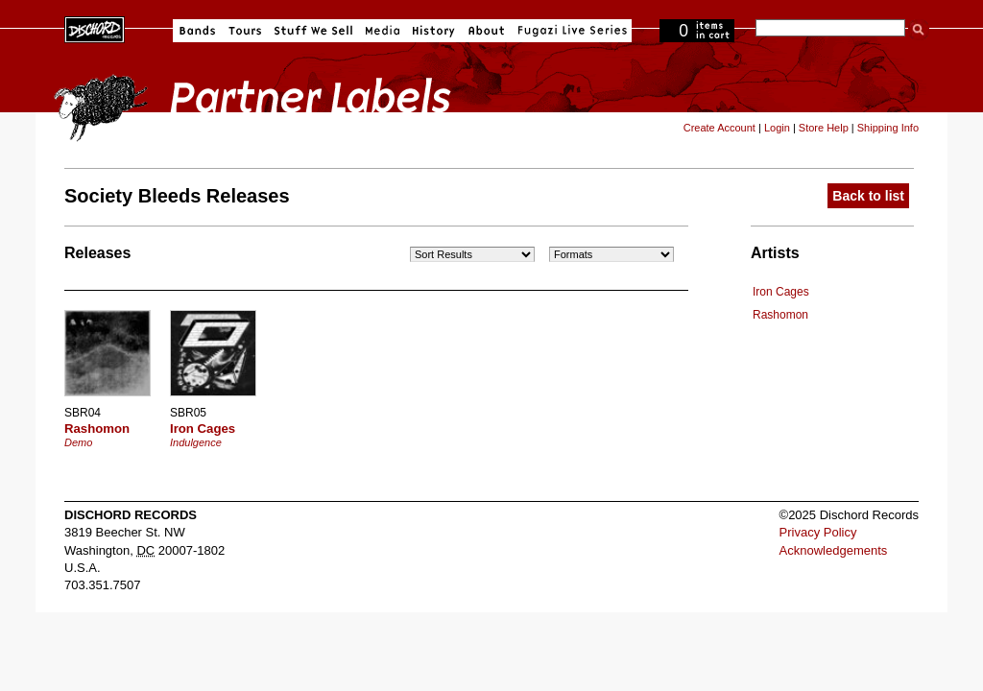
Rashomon (780, 315)
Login (777, 127)
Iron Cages (781, 291)
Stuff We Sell (313, 30)
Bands (197, 30)
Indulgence (196, 442)
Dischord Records (94, 27)
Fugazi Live (570, 30)
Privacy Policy (818, 532)
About (486, 30)
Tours (244, 30)
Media (382, 30)
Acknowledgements (833, 550)
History (434, 30)
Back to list (868, 195)
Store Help (824, 127)
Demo (78, 442)
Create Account (719, 127)
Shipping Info (888, 127)
